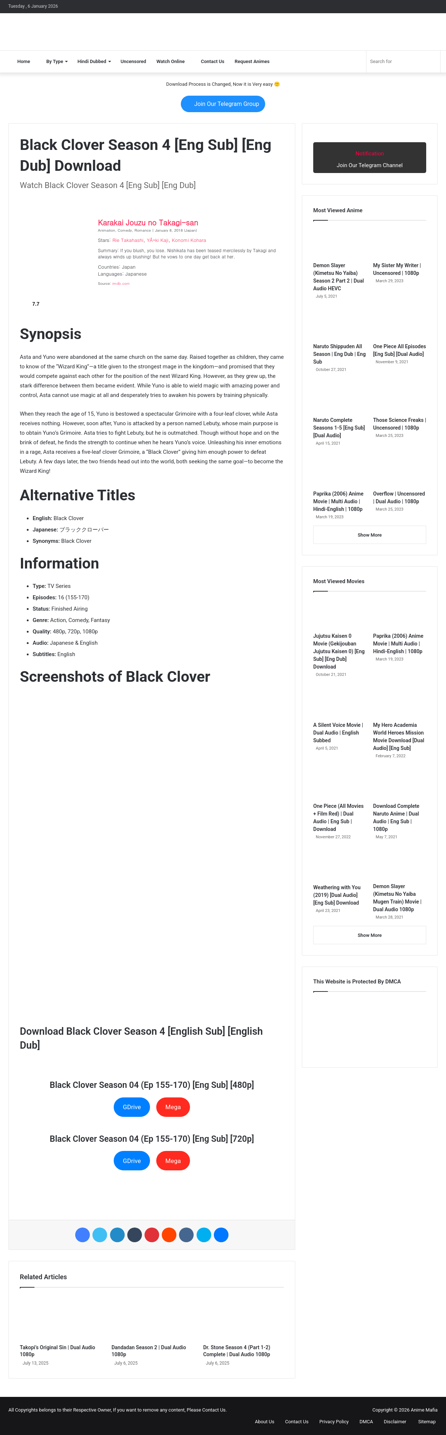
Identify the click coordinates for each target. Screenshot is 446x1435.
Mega (173, 1107)
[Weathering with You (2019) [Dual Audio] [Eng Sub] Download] (339, 865)
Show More (370, 535)
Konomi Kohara (189, 239)
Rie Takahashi (128, 239)
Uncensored (133, 61)
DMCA (363, 1421)
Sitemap (423, 1421)
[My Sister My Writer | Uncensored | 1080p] (399, 243)
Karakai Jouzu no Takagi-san (148, 222)
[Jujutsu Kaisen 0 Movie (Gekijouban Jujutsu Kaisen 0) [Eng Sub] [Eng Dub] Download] (339, 614)
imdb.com (121, 283)
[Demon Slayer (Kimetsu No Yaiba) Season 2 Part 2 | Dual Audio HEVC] (339, 243)
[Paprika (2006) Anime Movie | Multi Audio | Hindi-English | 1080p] (339, 471)
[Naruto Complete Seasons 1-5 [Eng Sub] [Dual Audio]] (339, 398)
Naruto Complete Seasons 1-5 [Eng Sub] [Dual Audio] (339, 427)
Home (20, 61)
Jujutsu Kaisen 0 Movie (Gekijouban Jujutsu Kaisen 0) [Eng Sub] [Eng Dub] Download (339, 651)
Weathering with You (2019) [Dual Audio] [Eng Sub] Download (337, 895)
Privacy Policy (330, 1421)
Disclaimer (392, 1421)
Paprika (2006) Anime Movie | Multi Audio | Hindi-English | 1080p (338, 501)
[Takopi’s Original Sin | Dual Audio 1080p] (60, 1317)
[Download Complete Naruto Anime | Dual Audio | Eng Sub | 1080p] (399, 784)
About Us (261, 1421)
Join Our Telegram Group (223, 103)
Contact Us (209, 61)
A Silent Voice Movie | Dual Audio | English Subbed (338, 732)
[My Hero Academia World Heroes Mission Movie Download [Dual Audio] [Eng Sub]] (399, 703)
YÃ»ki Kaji (157, 239)
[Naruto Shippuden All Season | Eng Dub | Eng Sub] (339, 324)
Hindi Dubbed (91, 61)
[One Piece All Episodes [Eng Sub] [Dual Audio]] (399, 324)
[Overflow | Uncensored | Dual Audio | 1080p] (399, 471)
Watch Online (170, 61)
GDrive (132, 1107)
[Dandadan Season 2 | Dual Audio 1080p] (152, 1317)
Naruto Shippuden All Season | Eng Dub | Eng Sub (339, 354)
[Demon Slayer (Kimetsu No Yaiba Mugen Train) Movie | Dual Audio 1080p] (399, 864)
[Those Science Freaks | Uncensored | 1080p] (399, 398)
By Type (51, 61)
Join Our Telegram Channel (370, 157)
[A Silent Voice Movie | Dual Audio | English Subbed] (339, 703)
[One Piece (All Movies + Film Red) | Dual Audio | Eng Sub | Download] (339, 784)
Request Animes (252, 61)
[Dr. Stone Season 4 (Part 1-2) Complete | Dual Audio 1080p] (243, 1317)
